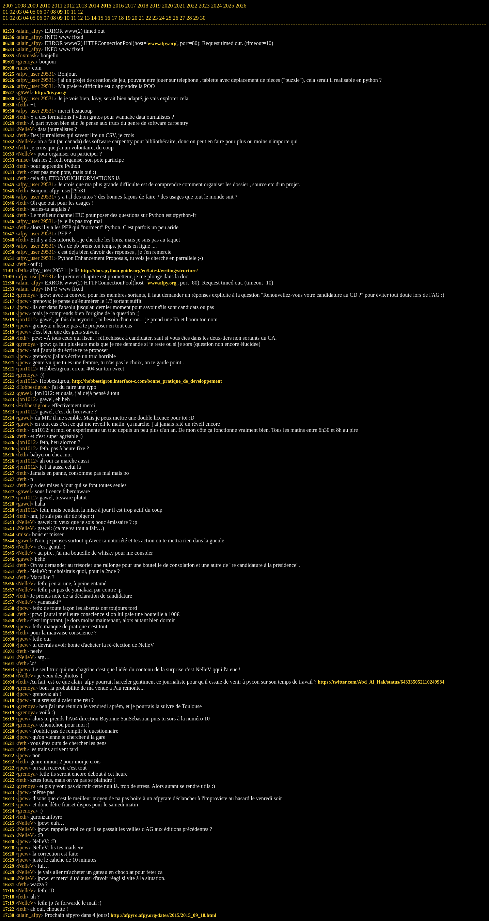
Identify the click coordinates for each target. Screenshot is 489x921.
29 (196, 18)
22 (148, 18)
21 (141, 18)
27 (182, 18)
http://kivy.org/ (50, 92)
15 (100, 18)
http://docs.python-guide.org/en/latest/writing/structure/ (139, 270)
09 (60, 18)
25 (168, 18)
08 (53, 18)
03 (19, 18)
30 (202, 18)
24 (161, 18)
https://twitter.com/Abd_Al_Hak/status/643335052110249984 (381, 682)
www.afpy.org (161, 43)
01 (5, 18)
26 (175, 18)
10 (66, 18)
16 (107, 18)
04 (26, 18)
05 (32, 18)
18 (121, 18)
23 (155, 18)
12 (80, 18)
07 (46, 18)
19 (127, 18)
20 (134, 18)
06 (39, 18)
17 (114, 18)
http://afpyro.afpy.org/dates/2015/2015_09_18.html (163, 915)
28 (189, 18)
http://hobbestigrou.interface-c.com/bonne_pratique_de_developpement (147, 381)
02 (12, 18)
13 (87, 18)
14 (93, 18)
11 (73, 18)
